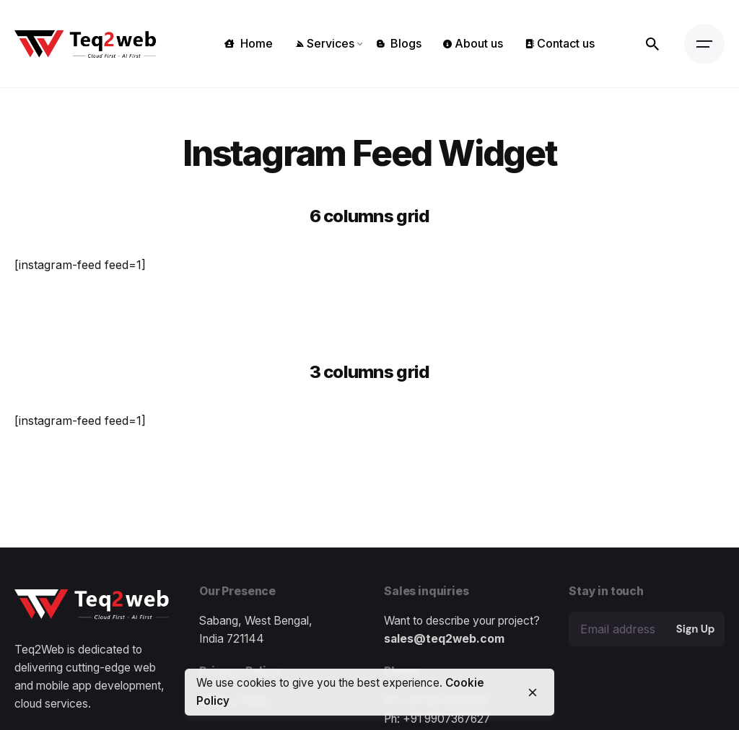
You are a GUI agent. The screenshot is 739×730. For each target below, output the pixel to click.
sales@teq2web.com (444, 639)
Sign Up (695, 629)
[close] (532, 692)
